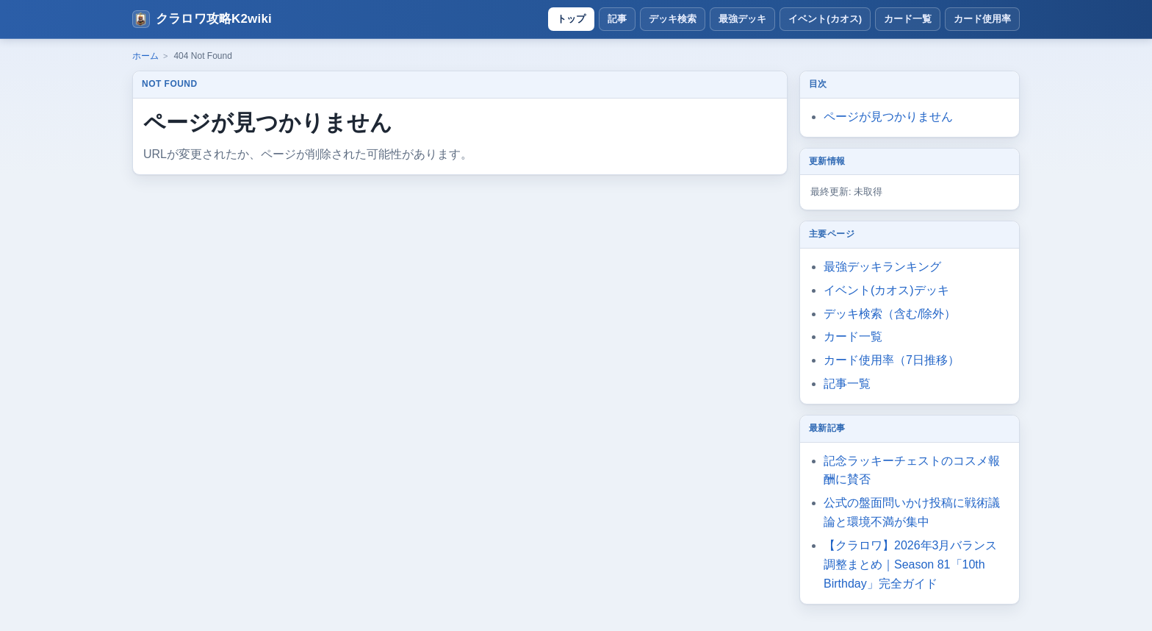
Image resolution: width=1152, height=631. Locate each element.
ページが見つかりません (888, 116)
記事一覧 (847, 383)
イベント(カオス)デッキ (886, 290)
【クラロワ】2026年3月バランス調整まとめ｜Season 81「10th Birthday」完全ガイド (911, 564)
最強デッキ (742, 18)
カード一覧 (908, 18)
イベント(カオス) (825, 18)
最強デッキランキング (882, 266)
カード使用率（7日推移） (892, 360)
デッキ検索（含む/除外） (890, 313)
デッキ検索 (672, 18)
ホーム (145, 56)
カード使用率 (982, 18)
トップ (571, 18)
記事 (617, 18)
